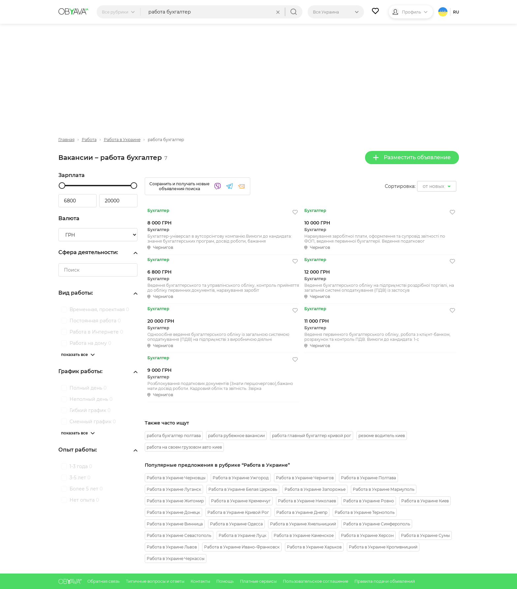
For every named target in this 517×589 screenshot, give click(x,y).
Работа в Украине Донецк (173, 512)
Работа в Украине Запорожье (315, 489)
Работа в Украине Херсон (367, 535)
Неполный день (91, 399)
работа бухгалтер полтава (174, 435)
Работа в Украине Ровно (368, 500)
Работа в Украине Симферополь (376, 523)
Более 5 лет (86, 489)
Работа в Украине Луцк (242, 535)
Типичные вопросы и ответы (155, 581)
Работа (89, 139)
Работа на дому (90, 343)
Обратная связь (104, 581)
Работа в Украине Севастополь (179, 535)
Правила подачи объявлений (384, 581)
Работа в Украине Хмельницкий (303, 523)
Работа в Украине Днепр (301, 512)
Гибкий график (90, 410)
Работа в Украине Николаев (307, 500)
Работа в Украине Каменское (304, 535)
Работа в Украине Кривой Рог (238, 512)
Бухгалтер (158, 210)
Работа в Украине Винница (175, 523)
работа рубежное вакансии (236, 435)
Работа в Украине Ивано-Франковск (242, 547)
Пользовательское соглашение (316, 581)
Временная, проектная (99, 309)
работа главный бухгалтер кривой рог (311, 435)
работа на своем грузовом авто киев (184, 447)
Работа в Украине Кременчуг (241, 500)
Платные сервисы (259, 581)
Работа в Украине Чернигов (305, 477)
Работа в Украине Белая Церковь (242, 489)
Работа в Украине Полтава (368, 477)
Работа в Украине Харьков (314, 547)
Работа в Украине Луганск (174, 489)
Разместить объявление (412, 157)
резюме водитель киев (381, 435)
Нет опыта (84, 500)
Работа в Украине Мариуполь (383, 489)
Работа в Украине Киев (425, 500)
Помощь (225, 581)
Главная (66, 139)
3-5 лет (80, 478)
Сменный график (93, 422)
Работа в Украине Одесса (236, 523)
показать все (74, 354)
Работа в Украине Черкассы (175, 558)
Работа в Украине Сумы (425, 535)
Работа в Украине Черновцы (176, 477)
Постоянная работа (95, 321)
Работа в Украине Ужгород (241, 477)
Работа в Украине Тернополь (365, 512)
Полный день (88, 388)
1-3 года (81, 466)
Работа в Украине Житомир (175, 500)
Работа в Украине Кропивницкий (383, 547)
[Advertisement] (258, 75)
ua (443, 12)
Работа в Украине (122, 139)
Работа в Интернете (96, 332)
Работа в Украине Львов (172, 547)
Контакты (201, 581)
